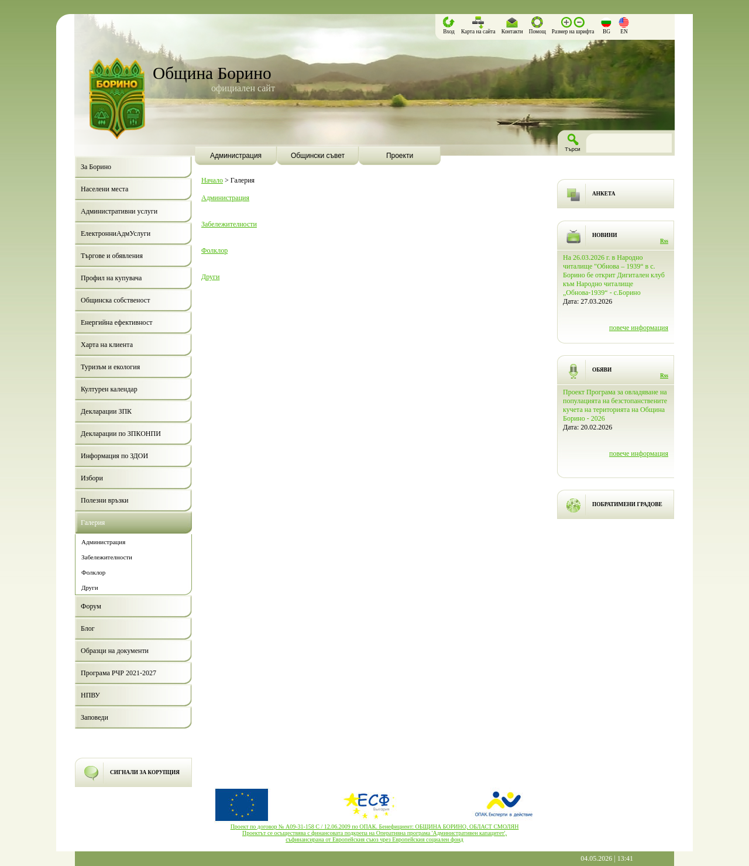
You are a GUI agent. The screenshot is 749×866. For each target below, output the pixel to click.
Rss (664, 241)
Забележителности (229, 224)
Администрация (225, 198)
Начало (212, 180)
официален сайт (243, 88)
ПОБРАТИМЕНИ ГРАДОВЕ (627, 504)
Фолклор (214, 250)
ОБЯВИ (601, 370)
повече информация (638, 328)
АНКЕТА (603, 194)
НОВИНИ (604, 235)
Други (210, 277)
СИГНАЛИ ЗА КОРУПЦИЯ (145, 772)
